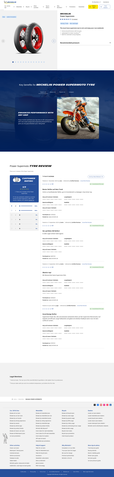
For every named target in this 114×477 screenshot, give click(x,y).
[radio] (24, 206)
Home (14, 399)
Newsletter (81, 7)
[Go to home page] (10, 2)
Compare (71, 92)
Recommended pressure (85, 43)
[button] (69, 19)
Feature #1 (43, 92)
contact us (31, 200)
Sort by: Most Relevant (96, 177)
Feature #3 (62, 92)
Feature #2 (53, 92)
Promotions (72, 7)
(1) (79, 32)
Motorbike (21, 399)
